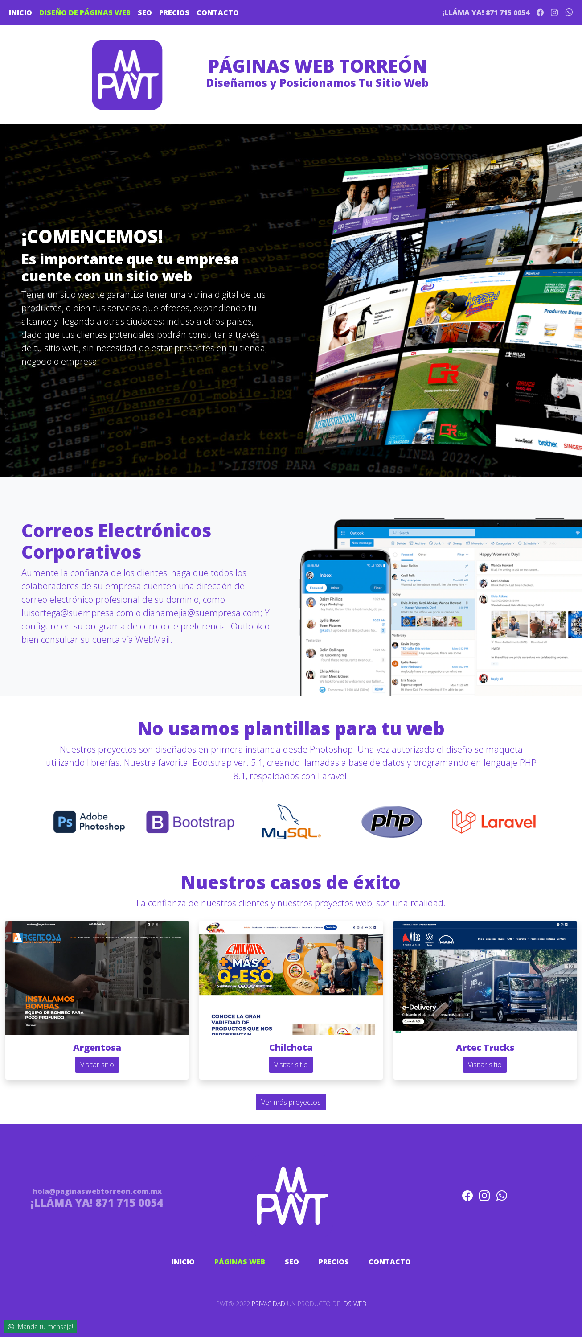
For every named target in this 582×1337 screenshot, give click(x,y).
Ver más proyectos (291, 1102)
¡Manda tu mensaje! (40, 1326)
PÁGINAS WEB (239, 1262)
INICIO (20, 12)
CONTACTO (218, 12)
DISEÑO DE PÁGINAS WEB (85, 12)
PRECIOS (174, 12)
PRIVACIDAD (268, 1304)
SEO (145, 12)
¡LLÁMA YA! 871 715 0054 (485, 12)
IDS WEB (354, 1304)
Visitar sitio (97, 1065)
